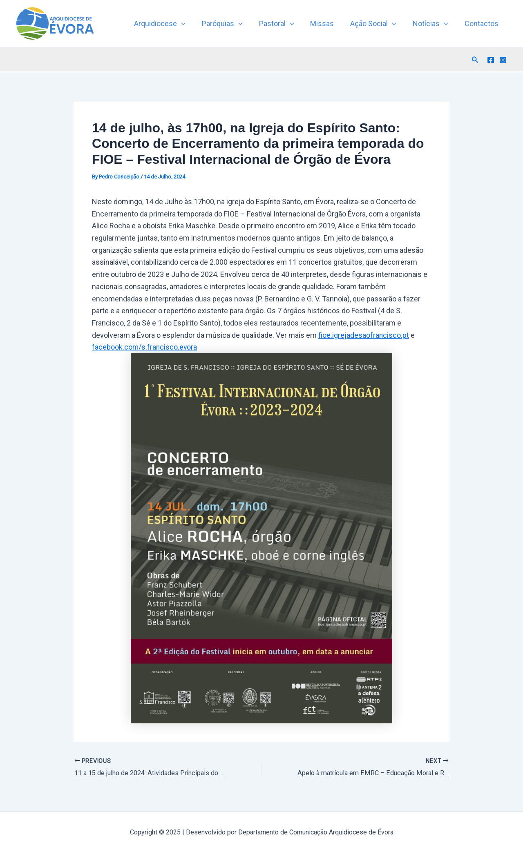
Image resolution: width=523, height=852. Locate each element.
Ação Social (377, 23)
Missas (328, 23)
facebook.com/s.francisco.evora (145, 347)
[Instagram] (503, 60)
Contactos (482, 23)
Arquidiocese (170, 23)
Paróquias (231, 23)
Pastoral (284, 23)
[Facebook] (490, 60)
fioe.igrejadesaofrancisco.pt (363, 335)
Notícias (433, 23)
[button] (192, 23)
